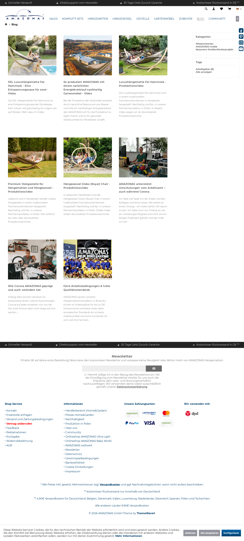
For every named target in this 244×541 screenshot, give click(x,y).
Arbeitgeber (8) (205, 69)
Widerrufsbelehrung (19, 440)
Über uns (71, 428)
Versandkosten (110, 484)
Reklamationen (16, 432)
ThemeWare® (146, 513)
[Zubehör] (186, 19)
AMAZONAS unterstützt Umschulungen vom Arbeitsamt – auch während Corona (142, 188)
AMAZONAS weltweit (78, 445)
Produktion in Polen (78, 423)
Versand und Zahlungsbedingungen (29, 419)
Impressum (72, 471)
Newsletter (72, 449)
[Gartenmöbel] (164, 19)
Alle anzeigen (204, 72)
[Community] (217, 19)
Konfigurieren (231, 533)
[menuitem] (229, 9)
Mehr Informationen (128, 535)
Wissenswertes (204, 43)
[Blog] (200, 19)
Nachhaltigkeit (74, 419)
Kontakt (11, 410)
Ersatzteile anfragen (19, 414)
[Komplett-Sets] (73, 19)
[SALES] (53, 19)
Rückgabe (13, 436)
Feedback (12, 428)
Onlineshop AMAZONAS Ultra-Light (87, 436)
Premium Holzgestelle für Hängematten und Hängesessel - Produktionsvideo (30, 188)
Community (73, 432)
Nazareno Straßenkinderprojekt (214, 49)
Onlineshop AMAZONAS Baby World (88, 440)
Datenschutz (73, 454)
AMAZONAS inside (206, 46)
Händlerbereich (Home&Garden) (86, 410)
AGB (9, 445)
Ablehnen (190, 533)
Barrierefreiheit (75, 462)
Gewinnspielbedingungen (82, 458)
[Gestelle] (143, 19)
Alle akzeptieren (209, 533)
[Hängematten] (98, 19)
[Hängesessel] (122, 19)
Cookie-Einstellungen (79, 467)
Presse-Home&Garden (79, 414)
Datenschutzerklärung (132, 386)
